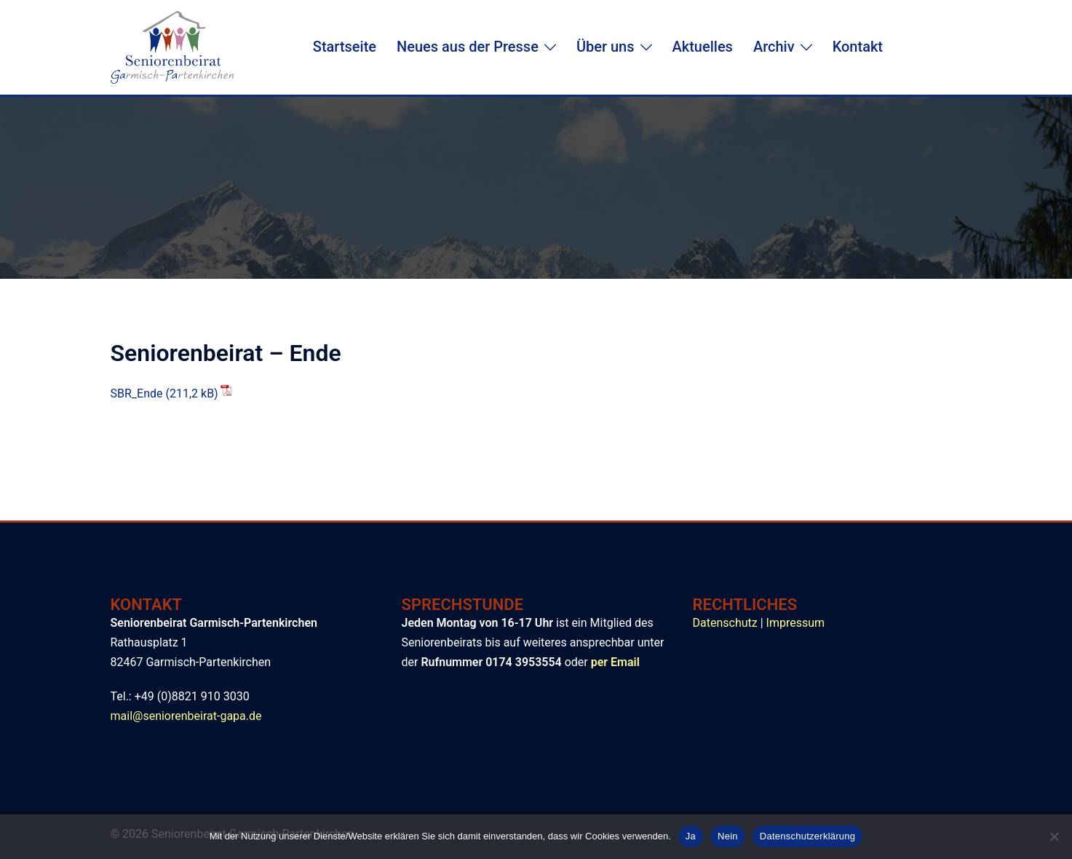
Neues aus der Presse (468, 46)
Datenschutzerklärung (807, 836)
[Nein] (1054, 836)
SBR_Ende (137, 393)
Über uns (605, 46)
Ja (691, 836)
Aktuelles (702, 46)
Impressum (795, 623)
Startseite (344, 46)
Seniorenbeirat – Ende (226, 353)
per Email (615, 662)
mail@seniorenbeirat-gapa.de (186, 716)
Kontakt (858, 46)
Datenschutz (725, 623)
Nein (728, 836)
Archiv (774, 46)
